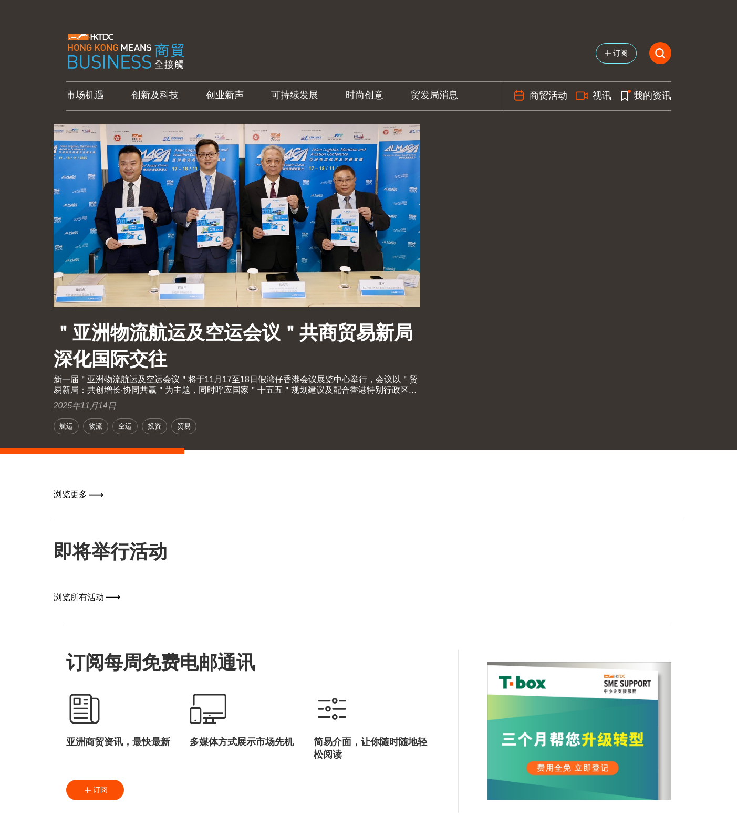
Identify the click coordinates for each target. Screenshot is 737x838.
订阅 (95, 790)
